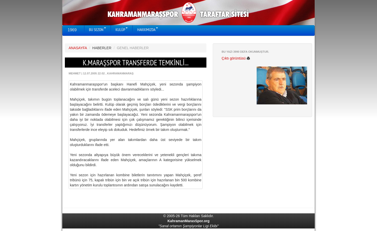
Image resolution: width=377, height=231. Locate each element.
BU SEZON (97, 29)
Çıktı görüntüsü (236, 58)
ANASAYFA (78, 48)
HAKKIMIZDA (147, 29)
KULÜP (122, 29)
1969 (72, 30)
